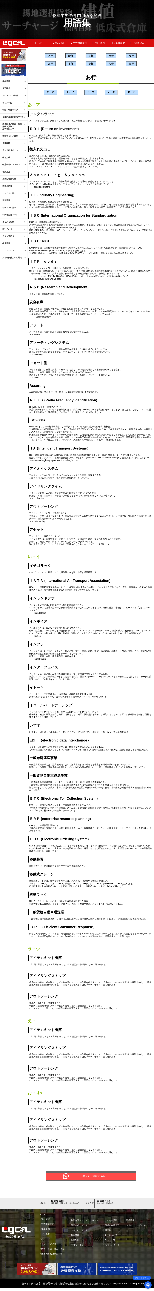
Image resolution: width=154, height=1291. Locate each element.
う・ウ (90, 93)
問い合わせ (7, 229)
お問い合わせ (139, 43)
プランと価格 (77, 1248)
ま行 (70, 64)
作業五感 (6, 172)
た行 (111, 56)
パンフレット (8, 250)
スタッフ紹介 (8, 236)
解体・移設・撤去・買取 (52, 1251)
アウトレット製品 (10, 95)
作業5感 (74, 1243)
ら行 (111, 64)
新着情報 (6, 200)
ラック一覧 (7, 103)
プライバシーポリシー (136, 1228)
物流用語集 (7, 186)
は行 (50, 64)
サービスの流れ (9, 207)
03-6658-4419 (105, 1205)
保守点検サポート (79, 1228)
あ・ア (50, 93)
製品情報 (6, 81)
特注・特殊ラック (10, 110)
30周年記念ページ (10, 215)
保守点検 (6, 157)
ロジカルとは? (8, 193)
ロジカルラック (111, 1248)
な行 (131, 56)
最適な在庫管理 (9, 179)
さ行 (90, 56)
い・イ (70, 93)
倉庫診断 (6, 143)
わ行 (131, 64)
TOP (38, 43)
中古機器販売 (78, 43)
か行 (70, 56)
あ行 (50, 56)
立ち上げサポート (10, 150)
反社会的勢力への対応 (12, 257)
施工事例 (6, 88)
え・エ (111, 93)
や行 (90, 64)
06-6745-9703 (59, 1205)
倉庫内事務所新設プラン (13, 117)
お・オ (131, 93)
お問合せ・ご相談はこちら (93, 1178)
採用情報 (6, 243)
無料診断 (74, 1238)
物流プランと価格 (10, 136)
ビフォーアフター (49, 1246)
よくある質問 (8, 222)
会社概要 (118, 43)
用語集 (107, 1233)
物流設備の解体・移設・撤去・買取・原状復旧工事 (13, 126)
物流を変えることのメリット (84, 1223)
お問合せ (45, 1241)
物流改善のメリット (11, 164)
